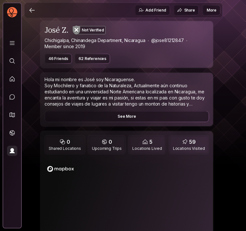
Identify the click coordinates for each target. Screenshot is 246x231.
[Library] (12, 43)
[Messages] (12, 97)
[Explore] (12, 61)
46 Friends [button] (58, 58)
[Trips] (12, 133)
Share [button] (186, 10)
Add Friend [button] (152, 10)
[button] (12, 115)
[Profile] (12, 151)
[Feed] (12, 79)
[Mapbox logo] (60, 169)
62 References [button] (92, 58)
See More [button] (127, 116)
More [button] (212, 10)
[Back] (32, 10)
